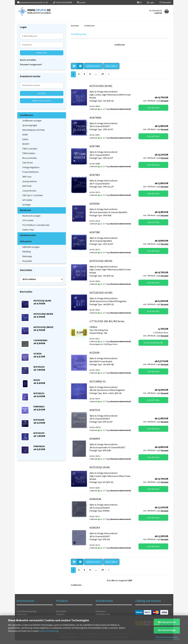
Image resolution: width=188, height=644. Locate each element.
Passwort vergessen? (31, 68)
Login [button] (150, 2)
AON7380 (95, 235)
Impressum (100, 615)
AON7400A (95, 121)
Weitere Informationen (167, 637)
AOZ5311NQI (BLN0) (101, 89)
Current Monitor (29, 194)
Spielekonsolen (28, 238)
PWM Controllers (29, 152)
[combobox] (93, 70)
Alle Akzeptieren (167, 622)
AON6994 (95, 442)
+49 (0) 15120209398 (62, 2)
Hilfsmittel (25, 245)
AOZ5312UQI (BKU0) (101, 264)
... (96, 77)
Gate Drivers (27, 166)
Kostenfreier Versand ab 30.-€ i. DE (32, 2)
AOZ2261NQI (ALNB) (101, 296)
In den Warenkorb (153, 346)
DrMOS (25, 143)
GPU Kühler (27, 203)
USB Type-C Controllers (32, 199)
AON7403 (95, 178)
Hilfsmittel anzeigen (31, 250)
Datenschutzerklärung (48, 631)
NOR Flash (27, 189)
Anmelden (41, 56)
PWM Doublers (28, 157)
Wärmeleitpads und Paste (33, 133)
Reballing (26, 255)
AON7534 (95, 413)
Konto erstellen (28, 63)
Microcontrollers (29, 161)
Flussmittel (27, 264)
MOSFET (26, 147)
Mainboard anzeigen (31, 219)
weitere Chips (28, 233)
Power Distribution (30, 175)
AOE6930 (94, 207)
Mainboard (25, 213)
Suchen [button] (81, 2)
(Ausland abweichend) (120, 112)
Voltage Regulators (30, 171)
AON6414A (95, 502)
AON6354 (95, 531)
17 (102, 77)
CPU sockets (27, 224)
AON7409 (95, 149)
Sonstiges (26, 208)
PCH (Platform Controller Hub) (35, 228)
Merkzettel (165, 2)
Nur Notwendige (167, 630)
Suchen (42, 97)
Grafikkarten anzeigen (31, 124)
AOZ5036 (94, 356)
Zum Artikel (153, 111)
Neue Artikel (61, 615)
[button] (139, 2)
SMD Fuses (26, 180)
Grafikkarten (26, 118)
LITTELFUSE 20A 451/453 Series (107, 324)
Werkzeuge (27, 260)
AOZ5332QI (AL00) (100, 470)
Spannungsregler (29, 129)
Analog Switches (29, 185)
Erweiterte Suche (41, 104)
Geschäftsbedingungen (26, 615)
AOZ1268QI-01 (98, 385)
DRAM (25, 138)
